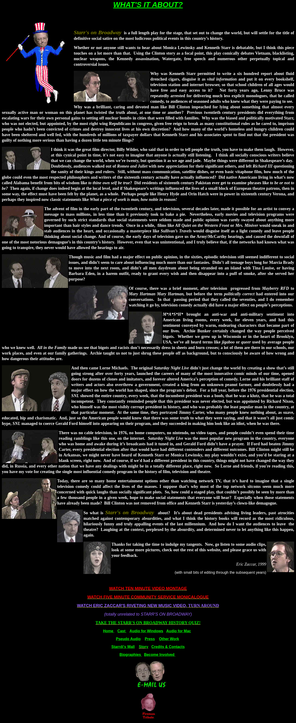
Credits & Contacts (168, 647)
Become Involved (160, 655)
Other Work (169, 639)
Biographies (131, 655)
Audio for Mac (178, 631)
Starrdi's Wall (123, 647)
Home (108, 631)
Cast (121, 631)
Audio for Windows (146, 631)
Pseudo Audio (128, 639)
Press (150, 639)
